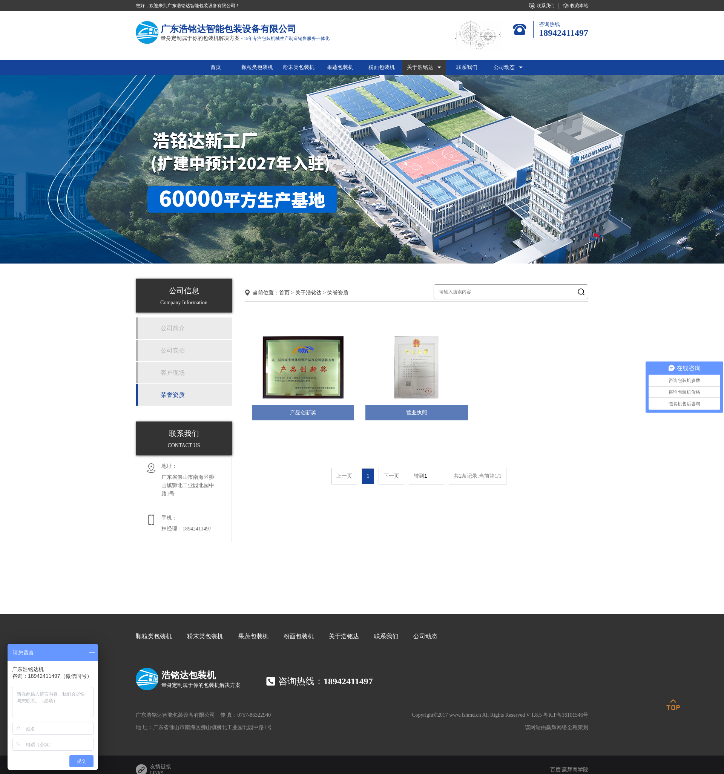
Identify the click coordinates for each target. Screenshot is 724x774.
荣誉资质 (337, 293)
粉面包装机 (299, 636)
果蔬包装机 (253, 636)
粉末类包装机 (205, 636)
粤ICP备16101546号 (565, 715)
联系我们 (386, 636)
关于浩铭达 (308, 293)
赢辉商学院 (575, 769)
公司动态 (425, 636)
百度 (555, 769)
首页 (215, 67)
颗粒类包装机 (154, 636)
